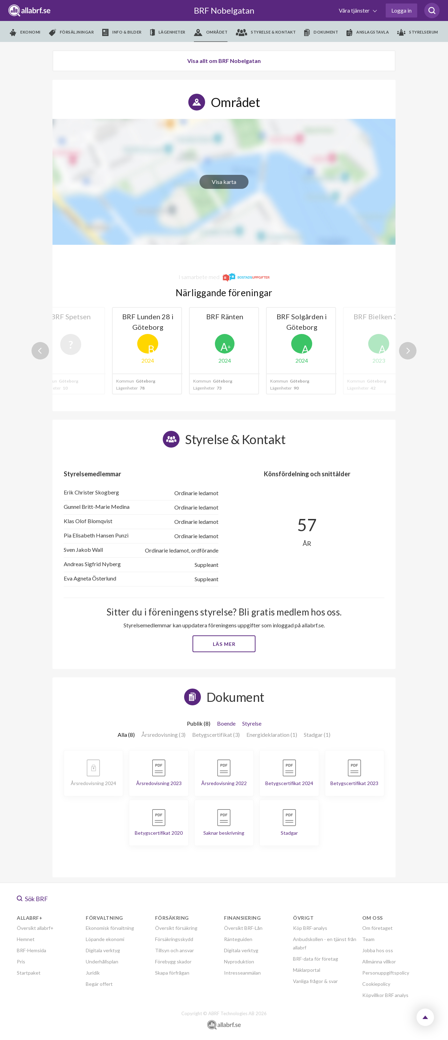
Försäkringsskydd (174, 939)
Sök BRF (32, 899)
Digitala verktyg (103, 950)
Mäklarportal (306, 970)
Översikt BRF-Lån (243, 928)
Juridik (93, 973)
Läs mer (224, 644)
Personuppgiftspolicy (385, 973)
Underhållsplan (102, 961)
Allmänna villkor (379, 961)
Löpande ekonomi (105, 939)
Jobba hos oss (377, 950)
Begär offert (99, 984)
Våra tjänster (355, 10)
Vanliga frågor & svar (315, 981)
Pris (21, 961)
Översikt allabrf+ (35, 928)
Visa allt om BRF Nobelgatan (224, 60)
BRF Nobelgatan (224, 10)
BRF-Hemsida (31, 950)
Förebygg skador (173, 961)
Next (407, 350)
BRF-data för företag (315, 959)
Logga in (401, 10)
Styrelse (251, 723)
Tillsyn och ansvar (174, 950)
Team (368, 939)
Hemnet (26, 939)
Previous (40, 350)
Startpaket (29, 973)
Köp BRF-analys (310, 928)
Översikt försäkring (176, 928)
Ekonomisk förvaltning (110, 928)
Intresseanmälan (242, 973)
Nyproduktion (239, 961)
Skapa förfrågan (172, 973)
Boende (226, 723)
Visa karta (224, 181)
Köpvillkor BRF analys (385, 995)
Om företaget (377, 928)
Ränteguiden (238, 939)
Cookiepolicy (376, 984)
